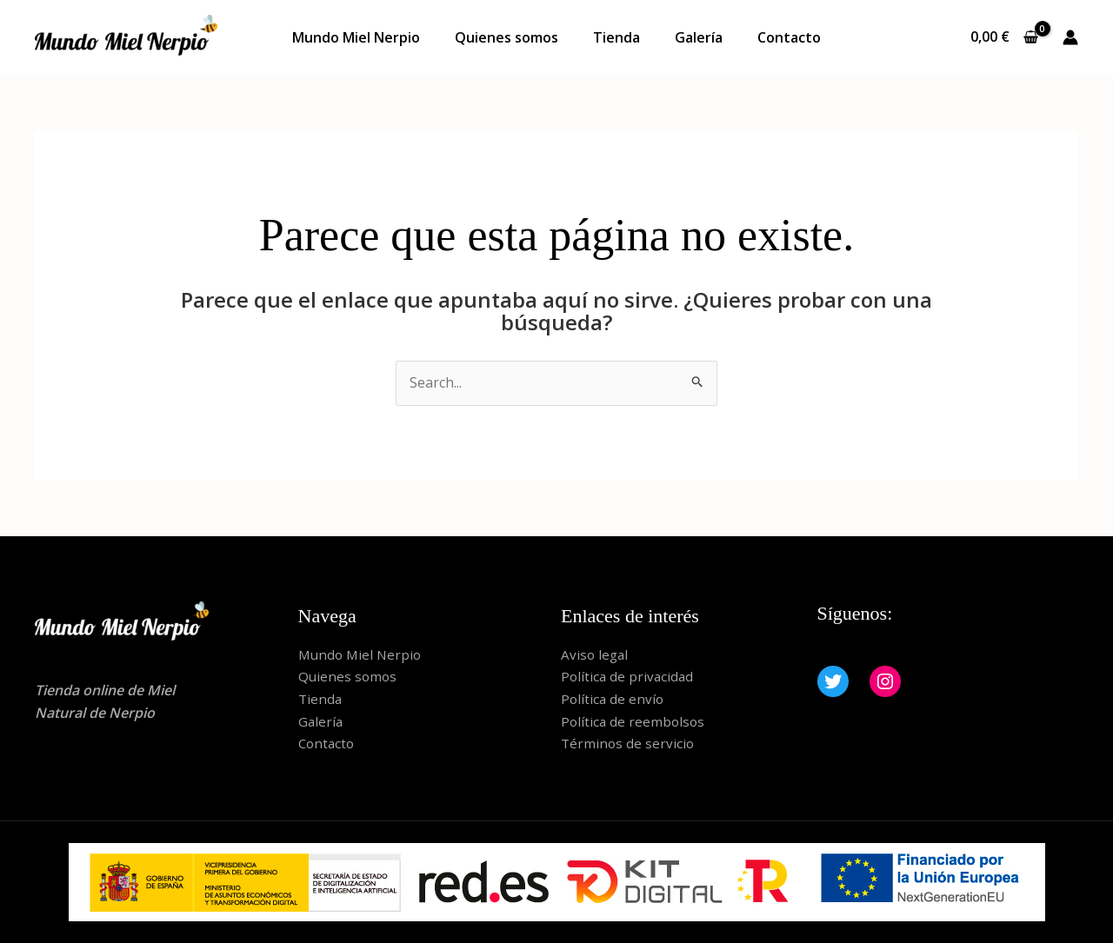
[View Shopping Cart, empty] (1004, 37)
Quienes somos (506, 37)
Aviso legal (595, 654)
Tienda (616, 37)
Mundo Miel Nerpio (356, 37)
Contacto (789, 37)
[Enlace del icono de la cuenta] (1070, 37)
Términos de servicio (628, 743)
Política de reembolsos (634, 721)
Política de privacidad (628, 676)
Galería (699, 37)
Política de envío (613, 698)
